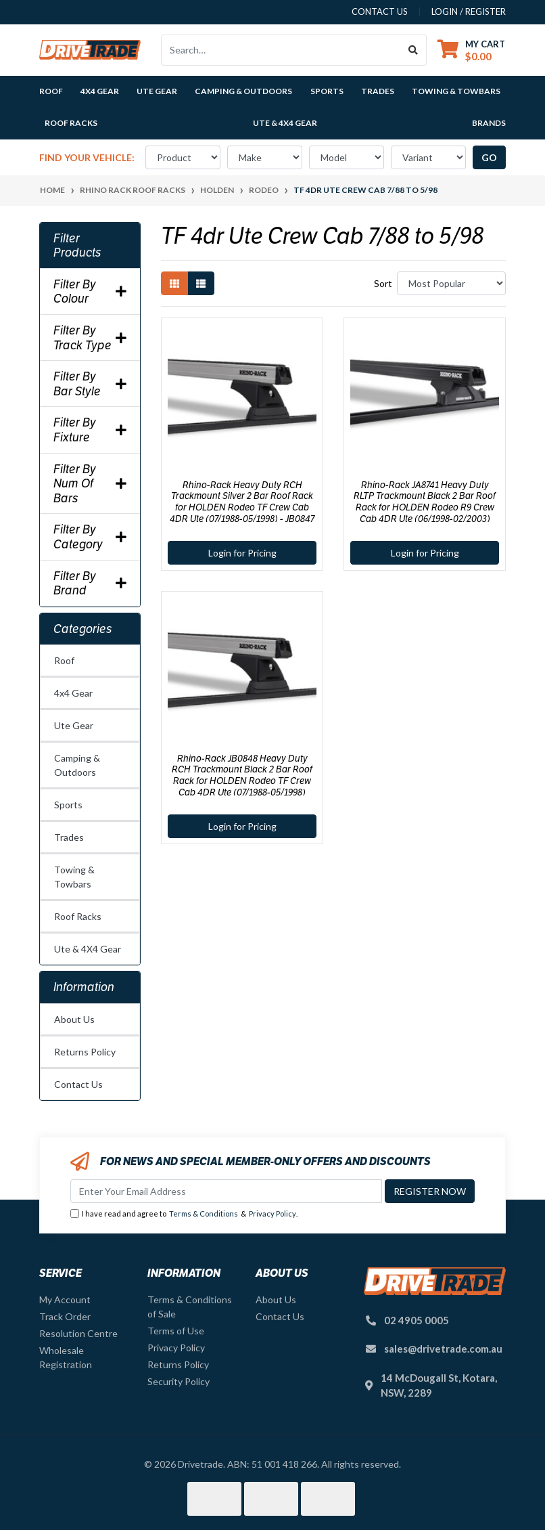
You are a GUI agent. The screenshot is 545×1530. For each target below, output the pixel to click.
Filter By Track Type (89, 337)
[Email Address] (226, 1191)
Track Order (65, 1316)
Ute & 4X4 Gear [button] (285, 123)
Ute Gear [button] (157, 91)
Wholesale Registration (65, 1357)
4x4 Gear (73, 693)
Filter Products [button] (77, 245)
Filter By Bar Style (89, 383)
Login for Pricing (242, 553)
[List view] (200, 283)
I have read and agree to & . (184, 1214)
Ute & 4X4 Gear (87, 949)
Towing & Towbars (74, 877)
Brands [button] (489, 123)
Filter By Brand (89, 583)
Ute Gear (73, 725)
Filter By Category (89, 536)
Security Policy (178, 1381)
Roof (64, 660)
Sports (68, 804)
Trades (69, 837)
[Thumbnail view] (174, 283)
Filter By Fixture (89, 429)
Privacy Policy (272, 1213)
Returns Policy (85, 1051)
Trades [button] (377, 91)
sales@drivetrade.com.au (443, 1348)
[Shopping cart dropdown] (471, 49)
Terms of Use (175, 1330)
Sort (383, 283)
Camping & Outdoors (77, 765)
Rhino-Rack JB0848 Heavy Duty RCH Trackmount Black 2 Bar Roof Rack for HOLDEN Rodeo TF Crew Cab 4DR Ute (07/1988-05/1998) (242, 775)
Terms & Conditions (203, 1213)
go (489, 157)
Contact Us (78, 1084)
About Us (74, 1019)
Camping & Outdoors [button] (243, 91)
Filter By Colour (89, 291)
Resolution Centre (78, 1333)
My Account (65, 1299)
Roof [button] (51, 91)
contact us (380, 11)
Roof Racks (77, 916)
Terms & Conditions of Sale (189, 1306)
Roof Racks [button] (71, 123)
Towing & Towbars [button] (456, 91)
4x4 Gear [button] (99, 91)
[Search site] (413, 50)
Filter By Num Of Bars (89, 484)
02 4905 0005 (416, 1320)
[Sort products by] (451, 283)
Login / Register (468, 11)
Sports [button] (326, 91)
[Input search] (281, 50)
